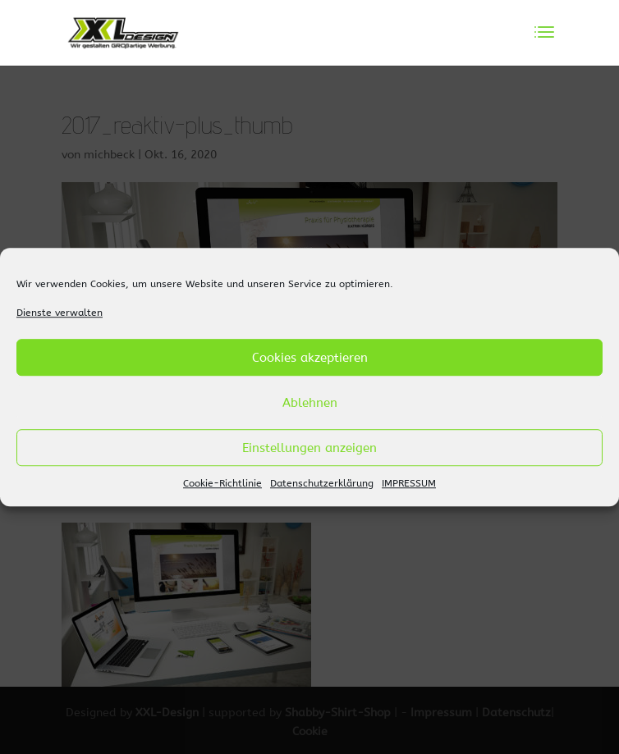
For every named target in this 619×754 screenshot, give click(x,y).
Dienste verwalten (59, 312)
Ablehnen (309, 402)
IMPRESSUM (409, 484)
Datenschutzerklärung (322, 484)
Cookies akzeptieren (310, 357)
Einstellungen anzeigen (309, 448)
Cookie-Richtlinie (222, 484)
